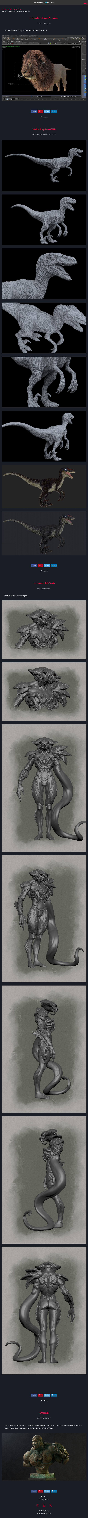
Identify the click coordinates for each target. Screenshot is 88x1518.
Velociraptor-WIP (44, 129)
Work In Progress (37, 134)
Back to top (44, 1510)
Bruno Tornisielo (12, 9)
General (39, 23)
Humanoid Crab (44, 583)
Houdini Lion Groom (44, 18)
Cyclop (44, 1412)
